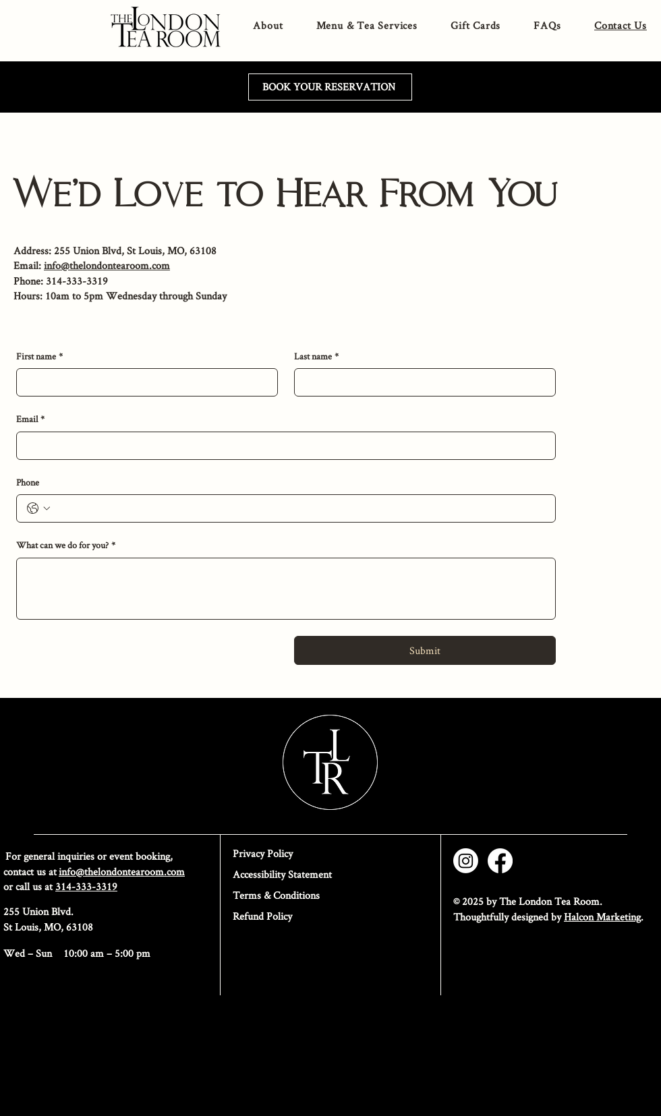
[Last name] (421, 382)
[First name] (143, 382)
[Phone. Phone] (299, 508)
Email (30, 419)
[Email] (282, 445)
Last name (316, 356)
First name (39, 356)
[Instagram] (465, 860)
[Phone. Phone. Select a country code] (38, 508)
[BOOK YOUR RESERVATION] (330, 87)
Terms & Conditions (276, 895)
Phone (27, 482)
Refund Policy (262, 916)
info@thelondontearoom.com (107, 265)
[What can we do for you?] (286, 589)
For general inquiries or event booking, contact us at (94, 863)
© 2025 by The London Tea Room (526, 901)
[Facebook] (500, 860)
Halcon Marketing (602, 917)
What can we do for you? (65, 545)
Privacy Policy (263, 853)
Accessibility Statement (282, 874)
